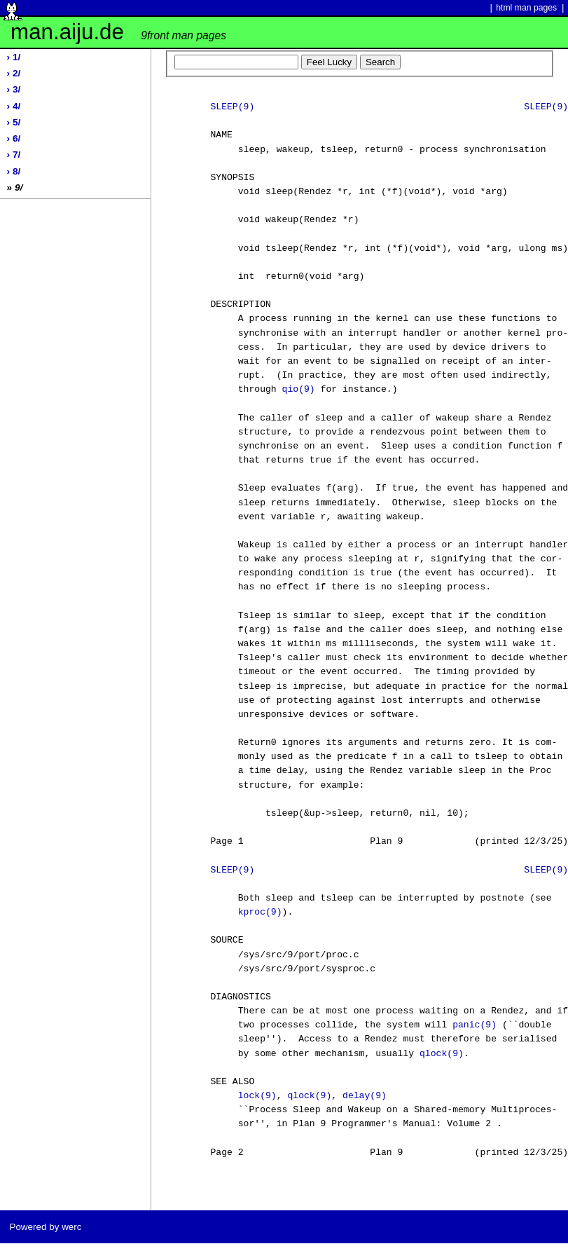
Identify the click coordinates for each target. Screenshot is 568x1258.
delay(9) (364, 1096)
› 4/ (14, 106)
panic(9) (474, 1025)
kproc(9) (260, 912)
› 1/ (14, 57)
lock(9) (257, 1096)
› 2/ (14, 73)
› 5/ (14, 122)
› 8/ (14, 171)
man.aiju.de (118, 32)
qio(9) (298, 389)
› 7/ (14, 154)
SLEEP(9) (232, 107)
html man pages (526, 8)
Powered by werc (45, 1227)
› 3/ (14, 89)
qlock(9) (442, 1054)
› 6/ (14, 138)
